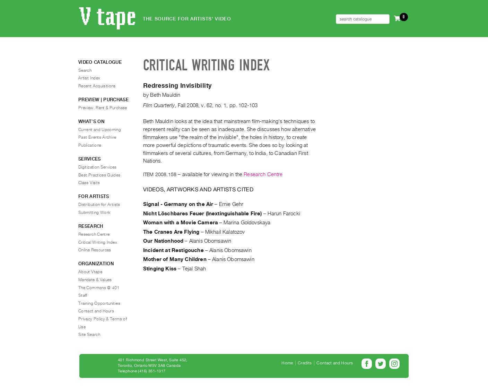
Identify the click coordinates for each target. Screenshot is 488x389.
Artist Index (89, 78)
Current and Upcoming (99, 129)
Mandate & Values (95, 279)
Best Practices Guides (99, 175)
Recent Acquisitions (97, 86)
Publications (89, 145)
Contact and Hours (96, 311)
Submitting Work (94, 212)
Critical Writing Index (97, 242)
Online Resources (94, 250)
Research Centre (263, 174)
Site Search (89, 334)
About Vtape (90, 271)
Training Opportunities (99, 303)
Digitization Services (97, 167)
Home (287, 363)
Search (85, 70)
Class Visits (89, 182)
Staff (82, 295)
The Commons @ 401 (99, 287)
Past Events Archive (97, 137)
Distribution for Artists (99, 204)
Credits (305, 363)
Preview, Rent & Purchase (102, 107)
